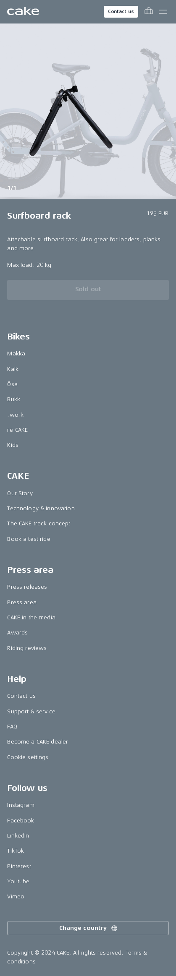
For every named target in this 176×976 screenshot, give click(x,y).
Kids (12, 445)
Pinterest (19, 866)
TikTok (15, 851)
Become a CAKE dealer (37, 742)
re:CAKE (17, 430)
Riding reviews (27, 648)
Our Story (19, 493)
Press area (21, 602)
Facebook (20, 820)
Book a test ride (28, 539)
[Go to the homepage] (23, 12)
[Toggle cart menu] (149, 12)
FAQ (12, 726)
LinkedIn (18, 835)
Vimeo (15, 896)
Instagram (20, 805)
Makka (16, 353)
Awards (17, 632)
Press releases (27, 587)
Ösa (12, 384)
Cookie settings (27, 757)
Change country (88, 928)
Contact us (121, 11)
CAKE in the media (31, 617)
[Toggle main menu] (163, 12)
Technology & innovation (40, 508)
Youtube (18, 881)
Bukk (13, 399)
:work (15, 415)
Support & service (31, 711)
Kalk (12, 369)
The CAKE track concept (38, 523)
